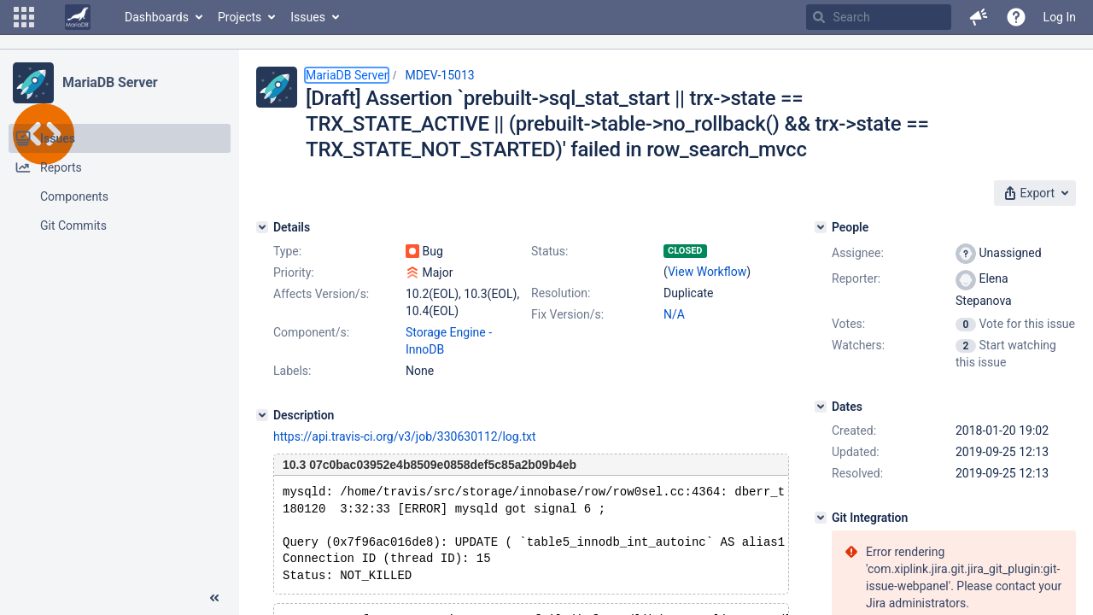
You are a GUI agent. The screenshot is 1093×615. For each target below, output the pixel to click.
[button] (24, 17)
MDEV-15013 (439, 75)
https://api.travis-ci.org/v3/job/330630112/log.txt (404, 436)
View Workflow (707, 271)
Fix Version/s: (567, 314)
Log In (1059, 17)
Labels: (292, 371)
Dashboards (157, 17)
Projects (239, 17)
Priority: (293, 272)
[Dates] (821, 407)
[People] (821, 227)
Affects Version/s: (321, 294)
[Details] (262, 227)
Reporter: (856, 278)
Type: (287, 251)
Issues (307, 17)
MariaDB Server (109, 82)
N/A (674, 314)
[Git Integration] (821, 518)
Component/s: (311, 332)
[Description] (262, 415)
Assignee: (858, 253)
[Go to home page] (77, 17)
